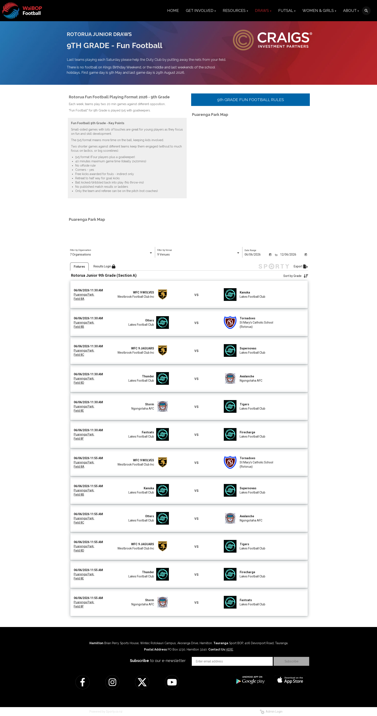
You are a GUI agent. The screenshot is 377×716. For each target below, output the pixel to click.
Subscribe (291, 661)
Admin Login (271, 711)
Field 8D (79, 382)
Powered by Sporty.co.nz (105, 711)
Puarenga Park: (84, 294)
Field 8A (79, 298)
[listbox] (111, 254)
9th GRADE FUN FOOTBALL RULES (250, 99)
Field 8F (79, 438)
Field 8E (79, 410)
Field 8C (79, 354)
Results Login (104, 266)
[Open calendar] (270, 254)
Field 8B (79, 326)
